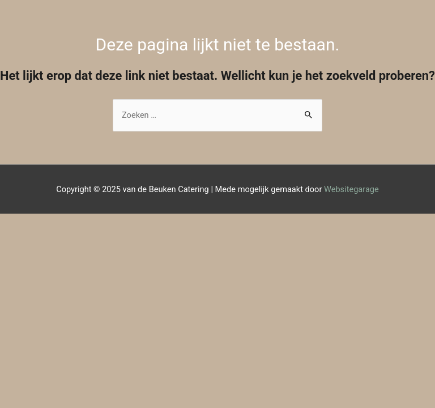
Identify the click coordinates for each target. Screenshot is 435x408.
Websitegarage (351, 189)
